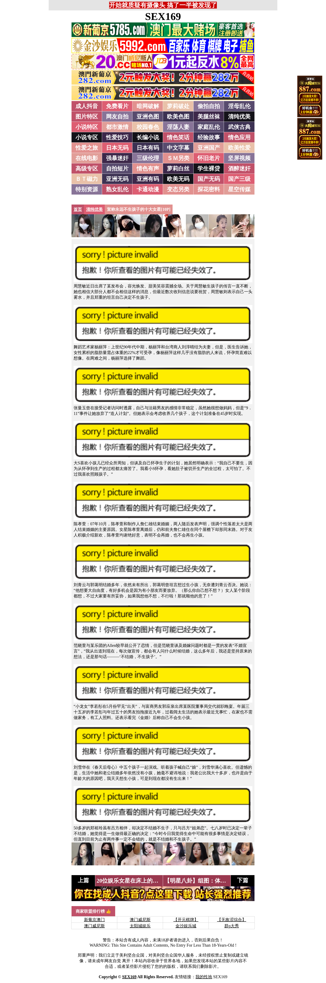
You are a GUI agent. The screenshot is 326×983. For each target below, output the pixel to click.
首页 (78, 209)
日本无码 (117, 148)
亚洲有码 (148, 179)
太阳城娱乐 (140, 926)
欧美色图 (178, 116)
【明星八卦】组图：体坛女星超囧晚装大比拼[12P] (226, 881)
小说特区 (86, 127)
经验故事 (209, 137)
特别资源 (86, 189)
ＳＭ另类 (178, 158)
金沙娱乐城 (185, 926)
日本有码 (148, 148)
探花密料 (209, 189)
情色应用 (239, 137)
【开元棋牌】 (185, 919)
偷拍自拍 (209, 106)
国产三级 (239, 179)
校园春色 (148, 127)
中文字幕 (178, 148)
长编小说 (148, 137)
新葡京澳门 (94, 919)
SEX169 (163, 16)
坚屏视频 (239, 158)
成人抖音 (86, 106)
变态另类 (178, 189)
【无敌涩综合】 (231, 919)
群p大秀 (231, 926)
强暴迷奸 (117, 158)
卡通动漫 (148, 189)
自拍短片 (117, 168)
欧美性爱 (239, 148)
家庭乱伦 (209, 127)
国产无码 (209, 179)
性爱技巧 (117, 137)
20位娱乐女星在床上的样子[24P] (136, 881)
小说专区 (86, 137)
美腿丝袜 (209, 116)
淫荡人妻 (178, 127)
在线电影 (86, 158)
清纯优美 (239, 116)
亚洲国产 (209, 148)
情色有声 (148, 168)
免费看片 (117, 106)
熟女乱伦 (117, 189)
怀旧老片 (209, 158)
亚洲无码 (117, 179)
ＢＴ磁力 (86, 179)
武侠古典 (239, 127)
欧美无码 (178, 179)
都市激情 (117, 127)
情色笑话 (178, 137)
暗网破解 (148, 106)
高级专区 (86, 168)
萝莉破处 (178, 106)
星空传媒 (239, 189)
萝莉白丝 (178, 168)
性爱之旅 (86, 148)
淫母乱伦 (239, 106)
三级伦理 (148, 158)
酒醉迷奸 (239, 168)
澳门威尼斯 (140, 919)
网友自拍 (117, 116)
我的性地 (203, 976)
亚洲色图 (148, 116)
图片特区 (86, 116)
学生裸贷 (209, 168)
